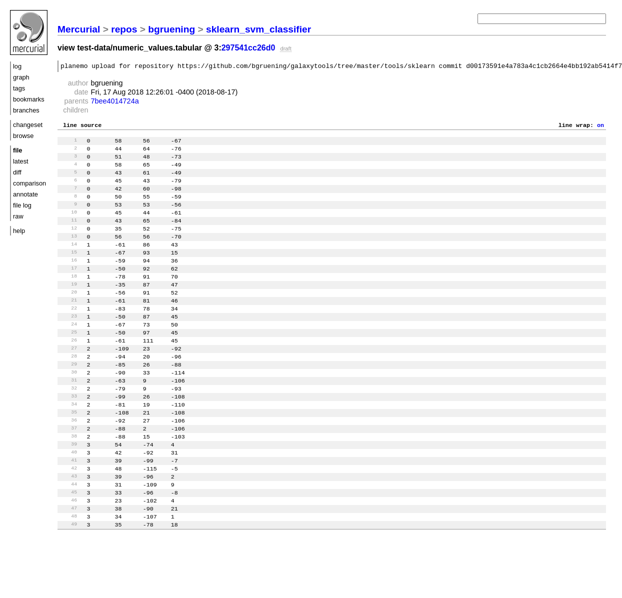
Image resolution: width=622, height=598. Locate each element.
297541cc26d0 (249, 48)
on (600, 128)
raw (18, 216)
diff (17, 172)
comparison (29, 183)
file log (22, 205)
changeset (27, 124)
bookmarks (28, 99)
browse (23, 136)
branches (26, 110)
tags (19, 88)
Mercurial (79, 29)
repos (124, 29)
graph (21, 77)
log (17, 66)
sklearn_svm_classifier (258, 29)
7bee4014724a (115, 102)
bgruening (171, 29)
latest (20, 161)
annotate (25, 194)
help (19, 230)
